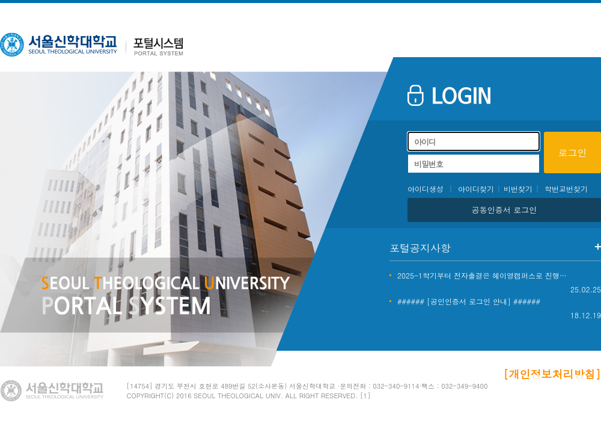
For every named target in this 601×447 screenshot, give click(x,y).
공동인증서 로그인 (504, 209)
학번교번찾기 (566, 188)
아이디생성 (425, 188)
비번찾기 (518, 188)
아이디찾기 (476, 188)
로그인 (572, 152)
